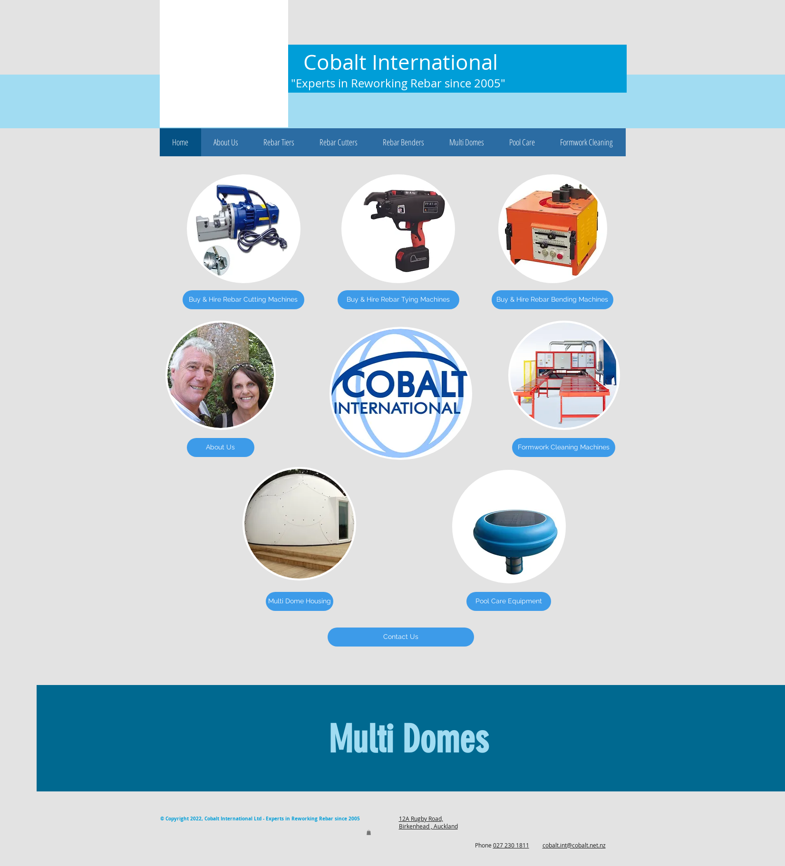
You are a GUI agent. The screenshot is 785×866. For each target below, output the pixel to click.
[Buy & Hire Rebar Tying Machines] (398, 299)
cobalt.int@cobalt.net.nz (574, 845)
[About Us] (220, 447)
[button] (226, 142)
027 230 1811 (511, 845)
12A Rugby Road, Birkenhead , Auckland (428, 822)
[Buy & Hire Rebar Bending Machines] (552, 299)
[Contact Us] (401, 637)
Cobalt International (400, 62)
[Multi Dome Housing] (299, 601)
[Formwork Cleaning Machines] (563, 447)
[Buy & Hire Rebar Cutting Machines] (243, 299)
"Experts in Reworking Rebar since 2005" (398, 83)
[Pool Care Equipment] (508, 601)
